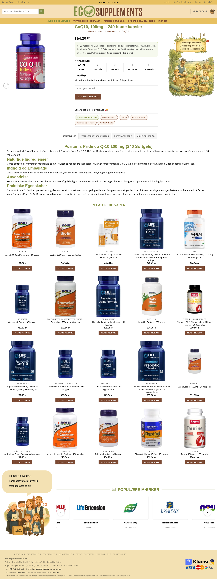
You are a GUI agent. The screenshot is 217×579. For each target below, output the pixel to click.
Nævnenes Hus (23, 572)
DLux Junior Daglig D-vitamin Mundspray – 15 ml (108, 256)
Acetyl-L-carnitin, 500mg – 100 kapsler (65, 454)
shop (100, 31)
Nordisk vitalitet (139, 117)
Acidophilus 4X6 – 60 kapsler (108, 454)
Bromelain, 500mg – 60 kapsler (65, 322)
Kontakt (198, 2)
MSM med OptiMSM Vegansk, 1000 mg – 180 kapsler (195, 256)
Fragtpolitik (50, 554)
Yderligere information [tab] (95, 136)
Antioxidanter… (109, 117)
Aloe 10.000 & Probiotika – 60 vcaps (22, 255)
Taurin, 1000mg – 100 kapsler (195, 454)
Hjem (91, 31)
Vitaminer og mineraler (87, 21)
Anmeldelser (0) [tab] (146, 136)
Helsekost (112, 31)
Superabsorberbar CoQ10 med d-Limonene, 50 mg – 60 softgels (22, 388)
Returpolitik (34, 554)
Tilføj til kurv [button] (22, 268)
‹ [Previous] (60, 512)
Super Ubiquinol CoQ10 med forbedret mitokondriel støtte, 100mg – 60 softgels (152, 257)
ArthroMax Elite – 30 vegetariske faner (22, 454)
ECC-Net (55, 572)
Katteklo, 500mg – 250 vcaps (151, 322)
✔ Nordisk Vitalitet (87, 117)
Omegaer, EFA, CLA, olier (142, 21)
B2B (109, 554)
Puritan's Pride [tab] (123, 136)
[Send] (41, 11)
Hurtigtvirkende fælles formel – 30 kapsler (108, 323)
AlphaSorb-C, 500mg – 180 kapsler (194, 386)
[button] (15, 2)
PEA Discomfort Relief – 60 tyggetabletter (108, 388)
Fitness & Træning (115, 21)
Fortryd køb (119, 554)
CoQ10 (125, 31)
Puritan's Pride (106, 123)
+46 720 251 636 (16, 568)
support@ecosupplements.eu (47, 568)
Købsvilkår (209, 2)
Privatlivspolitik (85, 554)
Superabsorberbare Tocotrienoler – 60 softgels (65, 388)
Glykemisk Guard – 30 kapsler (22, 322)
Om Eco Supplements (182, 2)
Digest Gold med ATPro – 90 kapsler (151, 454)
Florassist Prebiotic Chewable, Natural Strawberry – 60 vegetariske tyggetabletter (152, 389)
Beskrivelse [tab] (69, 136)
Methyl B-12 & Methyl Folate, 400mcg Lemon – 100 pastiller (194, 323)
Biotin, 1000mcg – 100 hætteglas (65, 255)
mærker (167, 2)
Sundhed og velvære (59, 21)
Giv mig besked (88, 96)
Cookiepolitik (66, 554)
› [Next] (207, 512)
